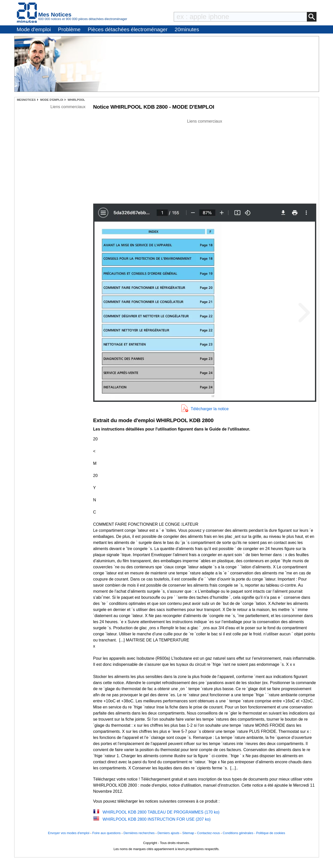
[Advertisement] (204, 159)
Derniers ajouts (168, 833)
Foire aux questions (106, 833)
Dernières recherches (138, 833)
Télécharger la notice (210, 409)
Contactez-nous (208, 833)
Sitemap (188, 833)
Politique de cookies (270, 833)
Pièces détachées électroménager (127, 29)
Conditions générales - (239, 833)
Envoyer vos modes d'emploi (68, 833)
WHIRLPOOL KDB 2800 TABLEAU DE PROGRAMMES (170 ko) (161, 812)
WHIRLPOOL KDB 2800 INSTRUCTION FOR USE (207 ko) (157, 819)
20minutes (187, 29)
